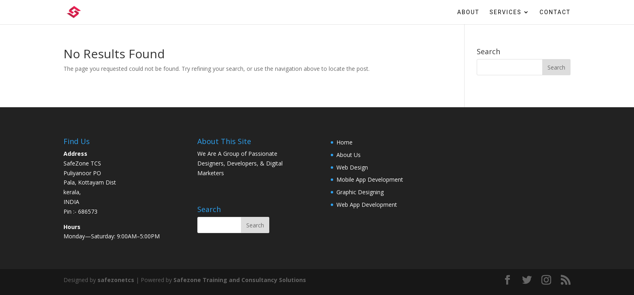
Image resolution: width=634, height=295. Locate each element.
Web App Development (366, 204)
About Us (348, 155)
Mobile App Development (369, 179)
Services (506, 12)
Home (344, 142)
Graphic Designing (360, 192)
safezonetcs (115, 280)
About (468, 12)
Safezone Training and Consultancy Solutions (239, 280)
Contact (555, 12)
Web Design (352, 167)
